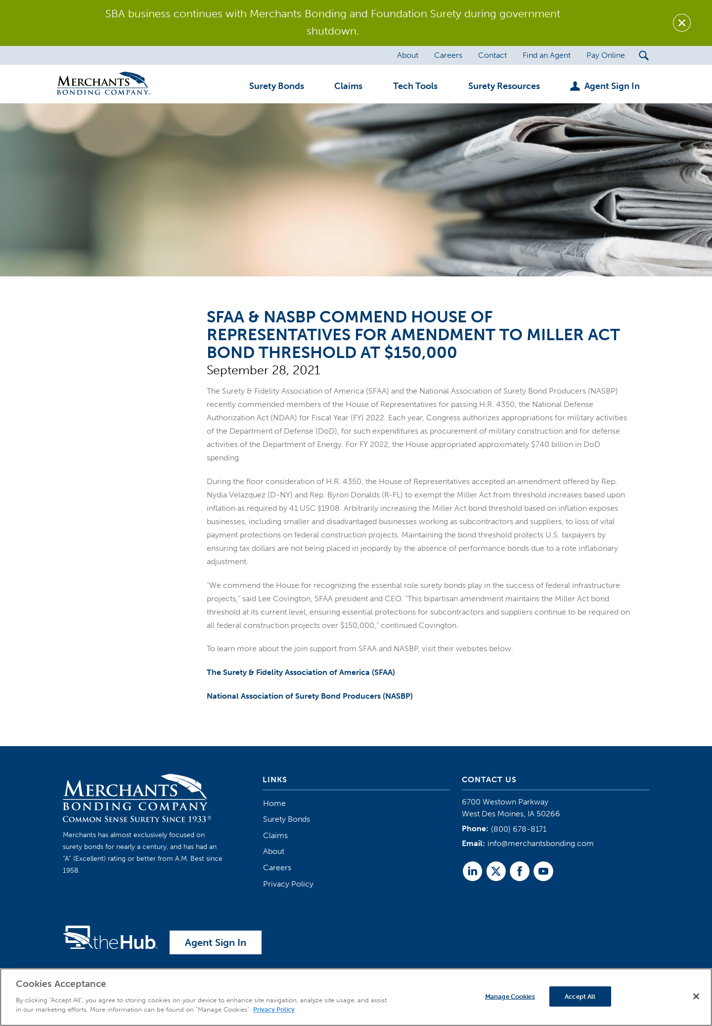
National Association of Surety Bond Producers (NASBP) (310, 696)
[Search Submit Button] (644, 55)
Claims (275, 835)
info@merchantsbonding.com (541, 843)
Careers (277, 867)
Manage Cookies (510, 996)
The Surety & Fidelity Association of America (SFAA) (301, 672)
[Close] (696, 996)
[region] (356, 997)
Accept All (580, 996)
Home (274, 803)
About (273, 851)
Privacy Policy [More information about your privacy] (274, 1009)
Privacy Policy (288, 884)
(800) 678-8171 (518, 829)
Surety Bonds (286, 819)
